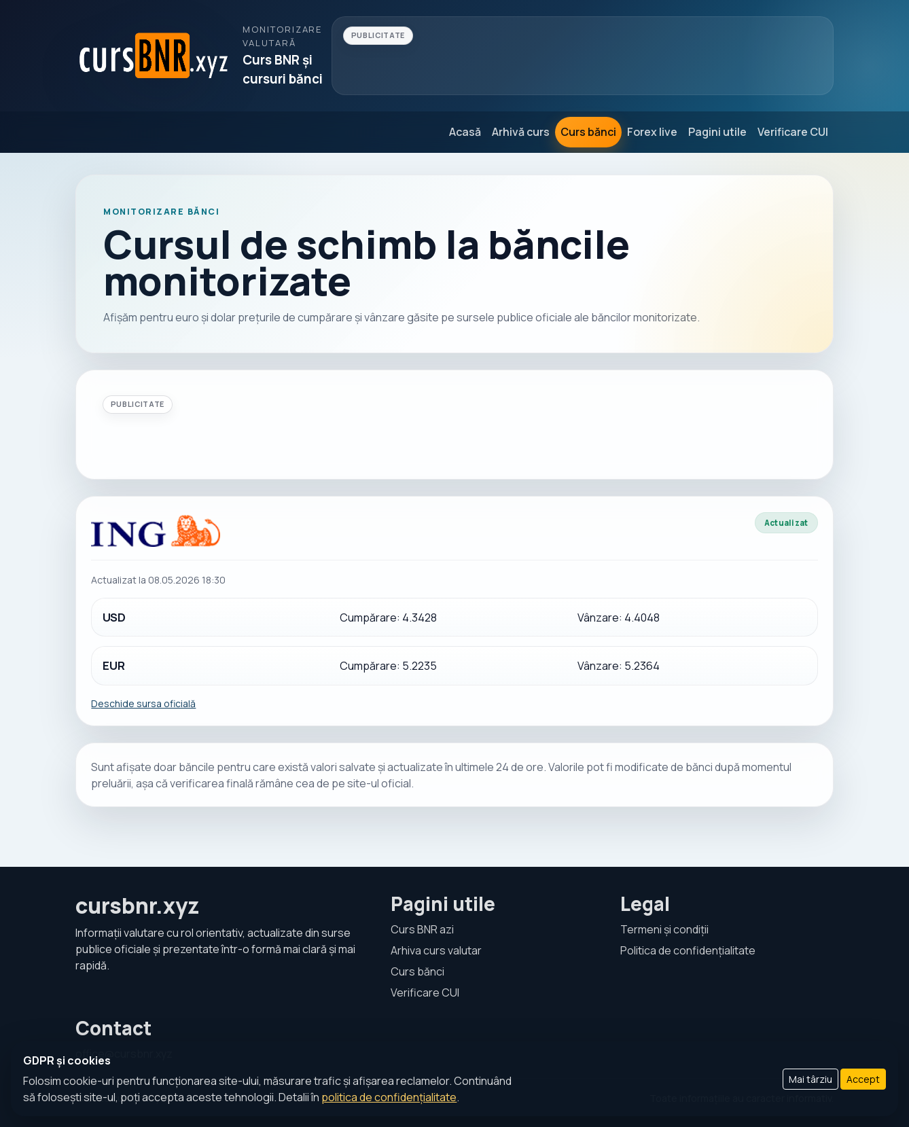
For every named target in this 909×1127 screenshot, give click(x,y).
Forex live (652, 131)
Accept (863, 1079)
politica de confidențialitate (389, 1097)
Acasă (465, 131)
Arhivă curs (521, 131)
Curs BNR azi (422, 929)
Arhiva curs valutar (436, 950)
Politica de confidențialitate (687, 950)
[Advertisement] (583, 55)
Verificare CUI (793, 131)
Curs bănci (588, 131)
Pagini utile (717, 131)
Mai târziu (810, 1079)
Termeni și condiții (664, 929)
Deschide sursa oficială (143, 703)
